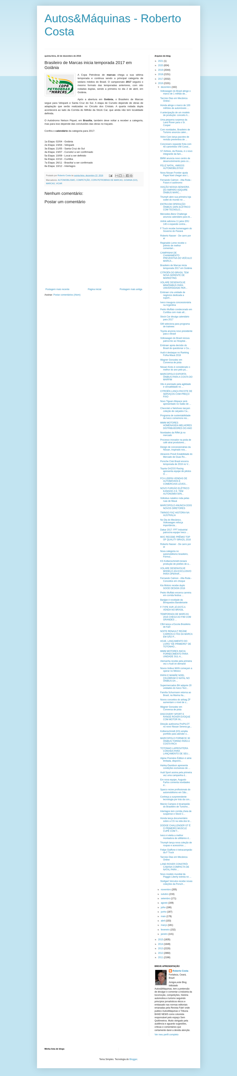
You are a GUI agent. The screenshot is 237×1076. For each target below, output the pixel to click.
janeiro (164, 934)
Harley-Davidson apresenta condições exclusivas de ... (175, 766)
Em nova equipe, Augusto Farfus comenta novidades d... (175, 782)
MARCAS (50, 183)
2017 (161, 79)
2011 (161, 957)
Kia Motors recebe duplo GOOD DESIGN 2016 (172, 586)
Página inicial (94, 289)
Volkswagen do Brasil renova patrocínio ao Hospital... (174, 339)
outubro (165, 894)
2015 (161, 939)
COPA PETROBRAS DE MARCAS (107, 180)
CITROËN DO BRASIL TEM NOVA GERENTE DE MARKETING (174, 275)
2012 (161, 953)
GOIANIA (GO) (130, 180)
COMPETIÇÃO (83, 180)
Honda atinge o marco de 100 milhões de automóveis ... (175, 106)
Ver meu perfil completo (167, 1034)
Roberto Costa (180, 971)
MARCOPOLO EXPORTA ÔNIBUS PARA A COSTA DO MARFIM (176, 377)
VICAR (59, 183)
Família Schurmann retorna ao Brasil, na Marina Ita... (175, 693)
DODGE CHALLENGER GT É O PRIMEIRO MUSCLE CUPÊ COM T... (175, 828)
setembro (166, 898)
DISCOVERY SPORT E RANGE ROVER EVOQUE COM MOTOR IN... (175, 717)
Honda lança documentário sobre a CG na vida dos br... (175, 819)
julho (163, 907)
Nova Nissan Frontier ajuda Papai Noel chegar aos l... (174, 174)
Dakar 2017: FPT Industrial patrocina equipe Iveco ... (174, 531)
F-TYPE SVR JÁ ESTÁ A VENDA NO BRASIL (172, 608)
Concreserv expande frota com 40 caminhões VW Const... (175, 145)
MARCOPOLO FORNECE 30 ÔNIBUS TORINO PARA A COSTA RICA (175, 741)
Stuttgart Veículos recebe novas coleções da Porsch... (176, 882)
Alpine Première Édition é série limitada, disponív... (175, 759)
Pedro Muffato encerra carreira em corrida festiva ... (175, 594)
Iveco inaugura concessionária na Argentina (175, 303)
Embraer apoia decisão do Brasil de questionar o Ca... (175, 346)
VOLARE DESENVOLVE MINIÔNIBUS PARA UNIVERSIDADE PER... (173, 285)
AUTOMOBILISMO (66, 180)
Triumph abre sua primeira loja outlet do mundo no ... (175, 198)
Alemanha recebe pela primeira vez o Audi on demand (176, 662)
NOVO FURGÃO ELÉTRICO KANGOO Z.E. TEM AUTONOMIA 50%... (174, 491)
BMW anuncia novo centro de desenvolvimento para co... (175, 159)
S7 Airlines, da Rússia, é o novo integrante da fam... (176, 152)
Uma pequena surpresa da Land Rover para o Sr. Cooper (173, 122)
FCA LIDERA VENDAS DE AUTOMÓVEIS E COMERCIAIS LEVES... (173, 481)
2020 (161, 65)
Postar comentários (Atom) (66, 294)
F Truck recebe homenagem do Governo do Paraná (176, 229)
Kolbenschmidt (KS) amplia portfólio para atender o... (174, 732)
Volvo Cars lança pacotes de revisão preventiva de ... (174, 138)
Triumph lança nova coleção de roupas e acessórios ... (176, 844)
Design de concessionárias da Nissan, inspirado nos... (175, 448)
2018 (161, 74)
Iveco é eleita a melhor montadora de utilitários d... (175, 836)
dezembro (166, 87)
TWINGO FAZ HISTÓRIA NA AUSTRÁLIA (174, 514)
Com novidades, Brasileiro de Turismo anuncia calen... (175, 131)
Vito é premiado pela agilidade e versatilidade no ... (175, 385)
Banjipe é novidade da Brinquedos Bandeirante (173, 601)
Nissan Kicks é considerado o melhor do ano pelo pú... (175, 368)
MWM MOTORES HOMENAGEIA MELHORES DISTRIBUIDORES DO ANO (176, 425)
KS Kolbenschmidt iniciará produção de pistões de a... (175, 562)
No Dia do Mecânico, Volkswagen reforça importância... (171, 523)
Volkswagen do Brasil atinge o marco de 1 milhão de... (175, 92)
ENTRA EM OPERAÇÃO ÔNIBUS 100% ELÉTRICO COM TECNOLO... (175, 207)
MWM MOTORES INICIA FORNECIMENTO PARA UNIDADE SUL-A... (174, 654)
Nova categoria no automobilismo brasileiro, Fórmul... (174, 554)
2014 (161, 944)
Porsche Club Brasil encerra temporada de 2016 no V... (175, 462)
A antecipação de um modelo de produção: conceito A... (175, 114)
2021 (161, 61)
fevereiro (165, 929)
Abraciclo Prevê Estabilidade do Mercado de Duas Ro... (176, 455)
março (164, 925)
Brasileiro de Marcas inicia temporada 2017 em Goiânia (176, 266)
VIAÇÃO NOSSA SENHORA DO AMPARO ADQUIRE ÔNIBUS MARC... (174, 190)
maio (163, 916)
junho (164, 911)
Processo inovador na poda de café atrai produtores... (175, 441)
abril (163, 920)
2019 (161, 70)
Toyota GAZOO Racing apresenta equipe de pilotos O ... (175, 471)
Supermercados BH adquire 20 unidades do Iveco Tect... (175, 686)
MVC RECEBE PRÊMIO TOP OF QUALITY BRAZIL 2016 (175, 538)
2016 (161, 83)
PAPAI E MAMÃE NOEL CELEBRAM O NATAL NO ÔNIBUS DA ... (175, 678)
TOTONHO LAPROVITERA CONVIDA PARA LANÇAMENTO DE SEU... (175, 751)
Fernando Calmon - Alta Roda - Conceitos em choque (176, 579)
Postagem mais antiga (131, 289)
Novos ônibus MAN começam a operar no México (176, 669)
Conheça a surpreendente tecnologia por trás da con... (175, 798)
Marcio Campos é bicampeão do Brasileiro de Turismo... (175, 805)
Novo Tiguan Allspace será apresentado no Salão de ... (175, 402)
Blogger (133, 1059)
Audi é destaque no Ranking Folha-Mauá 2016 (174, 354)
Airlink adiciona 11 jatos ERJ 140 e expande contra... (174, 222)
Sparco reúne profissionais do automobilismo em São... (175, 791)
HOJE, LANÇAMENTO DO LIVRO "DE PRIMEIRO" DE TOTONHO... (175, 644)
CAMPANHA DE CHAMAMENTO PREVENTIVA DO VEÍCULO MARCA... (176, 256)
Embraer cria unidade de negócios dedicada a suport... (172, 295)
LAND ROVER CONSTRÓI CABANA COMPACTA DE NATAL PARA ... (174, 867)
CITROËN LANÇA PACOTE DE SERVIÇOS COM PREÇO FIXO (176, 394)
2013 (161, 948)
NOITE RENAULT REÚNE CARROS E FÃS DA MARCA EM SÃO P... (176, 634)
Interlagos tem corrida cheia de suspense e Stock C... (175, 812)
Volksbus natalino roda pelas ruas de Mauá (174, 499)
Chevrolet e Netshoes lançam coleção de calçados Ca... (175, 409)
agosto (164, 903)
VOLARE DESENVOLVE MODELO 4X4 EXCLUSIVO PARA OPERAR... (175, 571)
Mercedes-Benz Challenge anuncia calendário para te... (176, 215)
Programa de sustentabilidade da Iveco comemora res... (175, 416)
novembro (166, 889)
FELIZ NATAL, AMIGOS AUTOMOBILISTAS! (172, 167)
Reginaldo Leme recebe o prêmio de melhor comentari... (173, 246)
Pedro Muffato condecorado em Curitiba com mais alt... (176, 310)
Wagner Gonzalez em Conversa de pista (171, 361)
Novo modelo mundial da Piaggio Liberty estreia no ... (175, 875)
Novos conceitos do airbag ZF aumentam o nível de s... (175, 701)
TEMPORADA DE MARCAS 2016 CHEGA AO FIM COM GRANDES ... (175, 617)
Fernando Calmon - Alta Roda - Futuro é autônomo (176, 181)
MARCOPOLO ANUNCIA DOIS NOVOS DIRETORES (176, 506)
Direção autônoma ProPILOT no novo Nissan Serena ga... (176, 725)
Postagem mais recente (57, 289)
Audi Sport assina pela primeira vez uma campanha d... (176, 773)
